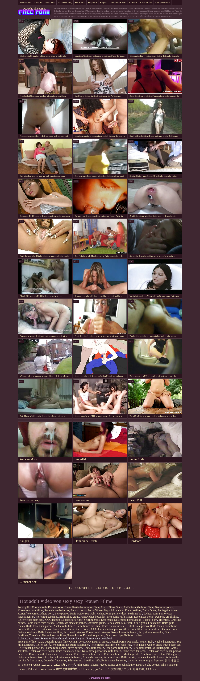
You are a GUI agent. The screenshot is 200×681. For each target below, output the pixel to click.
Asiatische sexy (65, 2)
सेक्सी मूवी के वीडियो (66, 669)
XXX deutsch (52, 619)
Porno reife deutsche (133, 650)
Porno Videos (95, 610)
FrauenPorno (74, 635)
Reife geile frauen (168, 610)
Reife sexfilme (153, 629)
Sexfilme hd (135, 613)
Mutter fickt (146, 641)
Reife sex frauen (113, 654)
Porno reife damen (28, 629)
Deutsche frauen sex (55, 660)
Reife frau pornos (32, 660)
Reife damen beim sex (56, 610)
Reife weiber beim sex (30, 619)
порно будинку (154, 660)
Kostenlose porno (143, 616)
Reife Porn (130, 607)
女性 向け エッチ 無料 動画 (127, 669)
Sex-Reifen (80, 2)
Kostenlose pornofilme (30, 610)
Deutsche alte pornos (34, 8)
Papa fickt (132, 641)
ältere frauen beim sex (168, 644)
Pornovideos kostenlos (92, 616)
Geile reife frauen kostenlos (33, 657)
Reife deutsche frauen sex (88, 654)
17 (113, 587)
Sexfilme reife (92, 660)
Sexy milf (92, 2)
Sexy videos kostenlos (151, 632)
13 (99, 587)
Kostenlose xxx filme (54, 635)
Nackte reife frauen (64, 626)
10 (89, 587)
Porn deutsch (39, 607)
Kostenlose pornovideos (127, 619)
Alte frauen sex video (153, 654)
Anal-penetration (162, 2)
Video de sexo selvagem (41, 669)
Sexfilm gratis (92, 619)
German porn (169, 629)
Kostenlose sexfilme (59, 607)
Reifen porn (162, 647)
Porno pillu (24, 607)
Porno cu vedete (31, 664)
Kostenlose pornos (93, 635)
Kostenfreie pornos (28, 613)
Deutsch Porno (117, 641)
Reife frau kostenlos (47, 616)
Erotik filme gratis (136, 622)
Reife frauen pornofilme (163, 626)
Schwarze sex (75, 660)
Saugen (103, 2)
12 (95, 587)
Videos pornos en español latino (117, 664)
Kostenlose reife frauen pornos (164, 650)
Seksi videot (97, 613)
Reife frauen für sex (113, 626)
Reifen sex (42, 644)
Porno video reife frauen (41, 622)
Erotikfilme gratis (69, 616)
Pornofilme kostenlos (98, 632)
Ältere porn (46, 613)
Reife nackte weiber (143, 644)
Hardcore (133, 2)
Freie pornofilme (27, 641)
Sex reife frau (123, 644)
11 (92, 587)
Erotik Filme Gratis (111, 607)
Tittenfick (164, 619)
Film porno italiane (87, 664)
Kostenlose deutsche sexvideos (57, 629)
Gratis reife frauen (94, 647)
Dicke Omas (149, 610)
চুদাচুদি (71, 664)
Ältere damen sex (92, 657)
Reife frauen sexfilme (89, 626)
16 (109, 587)
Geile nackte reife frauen (150, 657)
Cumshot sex (146, 2)
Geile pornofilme (27, 632)
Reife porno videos (116, 613)
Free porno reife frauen (120, 616)
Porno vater (165, 613)
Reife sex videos (133, 635)
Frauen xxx (154, 622)
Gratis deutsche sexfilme (85, 607)
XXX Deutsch (46, 641)
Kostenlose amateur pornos (71, 622)
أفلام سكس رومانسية (53, 664)
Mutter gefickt (132, 654)
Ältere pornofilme (133, 629)
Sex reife (23, 654)
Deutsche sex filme (72, 619)
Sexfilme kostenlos (74, 632)
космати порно (136, 660)
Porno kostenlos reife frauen (65, 657)
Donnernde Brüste (117, 2)
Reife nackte (128, 657)
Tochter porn (150, 613)
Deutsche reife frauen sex (43, 654)
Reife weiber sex (79, 613)
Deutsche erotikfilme (166, 616)
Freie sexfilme (133, 610)
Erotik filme (62, 641)
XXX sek (151, 669)
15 (106, 587)
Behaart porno (78, 610)
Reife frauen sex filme (68, 650)
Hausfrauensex (26, 616)
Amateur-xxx (25, 2)
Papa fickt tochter (114, 610)
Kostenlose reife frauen (124, 632)
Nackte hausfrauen (165, 641)
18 (116, 587)
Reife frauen (66, 654)
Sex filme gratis (96, 622)
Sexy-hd (38, 2)
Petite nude (50, 2)
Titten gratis (172, 654)
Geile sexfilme (145, 607)
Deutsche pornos (164, 607)
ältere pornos (62, 613)
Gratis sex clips (114, 635)
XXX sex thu (85, 669)
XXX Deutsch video (96, 641)
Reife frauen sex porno (39, 626)
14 (102, 587)
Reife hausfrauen (79, 644)
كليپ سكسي (102, 669)
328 (128, 587)
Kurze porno (82, 629)
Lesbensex (107, 619)
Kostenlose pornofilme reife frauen (101, 650)
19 (120, 587)
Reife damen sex (115, 622)
